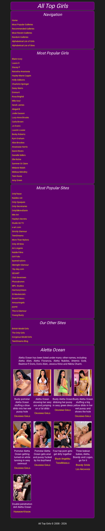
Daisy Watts (17, 88)
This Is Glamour (19, 311)
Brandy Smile (83, 465)
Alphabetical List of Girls (23, 41)
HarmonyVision (19, 290)
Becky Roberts (18, 134)
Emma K (16, 92)
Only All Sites (18, 244)
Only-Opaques (18, 202)
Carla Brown (17, 121)
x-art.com (16, 227)
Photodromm (18, 281)
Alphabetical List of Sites (23, 45)
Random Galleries (20, 37)
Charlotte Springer (20, 84)
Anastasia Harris (20, 147)
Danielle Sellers (19, 155)
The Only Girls (18, 333)
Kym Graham (18, 138)
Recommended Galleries (23, 29)
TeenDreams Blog (20, 341)
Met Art (15, 214)
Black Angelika (62, 458)
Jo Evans (16, 126)
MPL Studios (18, 286)
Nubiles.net (17, 198)
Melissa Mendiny (19, 172)
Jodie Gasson (18, 113)
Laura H (15, 63)
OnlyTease (17, 194)
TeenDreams (17, 235)
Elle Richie (16, 159)
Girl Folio (16, 256)
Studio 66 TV (18, 223)
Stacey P (16, 67)
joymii (14, 307)
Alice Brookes (18, 142)
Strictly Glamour (19, 231)
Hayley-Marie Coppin (21, 75)
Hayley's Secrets (19, 219)
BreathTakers (18, 298)
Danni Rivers (17, 151)
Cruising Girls (22, 416)
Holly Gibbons (18, 80)
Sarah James (18, 105)
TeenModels (62, 462)
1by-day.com (18, 269)
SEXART (15, 273)
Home (15, 20)
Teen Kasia (17, 176)
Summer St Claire (20, 163)
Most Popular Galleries (22, 24)
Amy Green (17, 180)
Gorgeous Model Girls (22, 337)
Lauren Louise (18, 130)
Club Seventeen (19, 277)
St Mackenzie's (18, 294)
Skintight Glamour (20, 265)
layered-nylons (18, 261)
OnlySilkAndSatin (20, 210)
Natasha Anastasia (21, 71)
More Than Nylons (20, 240)
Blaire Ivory (17, 59)
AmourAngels (18, 302)
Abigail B (16, 109)
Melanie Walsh (18, 168)
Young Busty (18, 315)
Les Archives (83, 469)
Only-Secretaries (19, 206)
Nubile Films (17, 252)
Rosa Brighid (18, 96)
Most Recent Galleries (22, 33)
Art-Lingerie (17, 248)
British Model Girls (20, 328)
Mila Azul (16, 101)
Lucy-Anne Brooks (20, 117)
